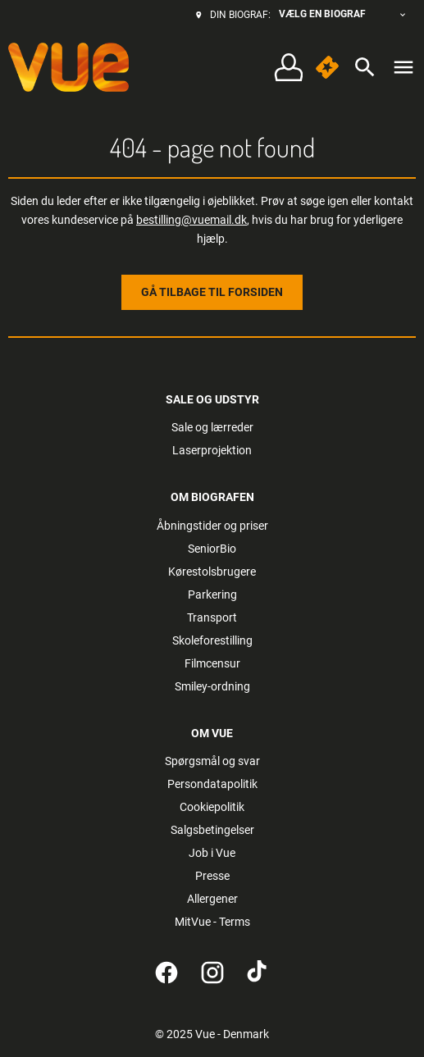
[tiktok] (258, 972)
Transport (212, 617)
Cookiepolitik (212, 806)
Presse (212, 875)
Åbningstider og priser (212, 525)
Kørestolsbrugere (212, 571)
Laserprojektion (212, 450)
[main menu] (403, 67)
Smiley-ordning (212, 686)
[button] (327, 67)
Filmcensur (212, 663)
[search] (365, 67)
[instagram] (212, 972)
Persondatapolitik (212, 783)
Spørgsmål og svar (212, 761)
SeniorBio (212, 548)
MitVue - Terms (212, 921)
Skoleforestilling (212, 640)
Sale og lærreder (212, 427)
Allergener (212, 898)
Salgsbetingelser (212, 829)
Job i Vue (212, 852)
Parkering (212, 594)
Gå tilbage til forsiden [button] (212, 291)
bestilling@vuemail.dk (191, 219)
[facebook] (166, 972)
